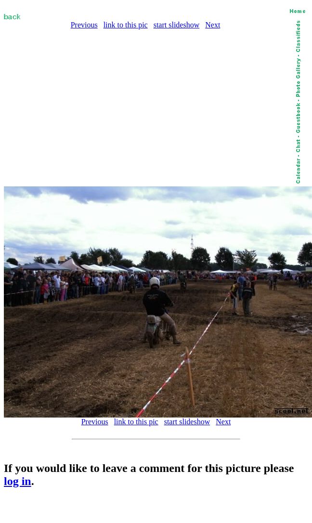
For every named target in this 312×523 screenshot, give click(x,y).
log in (17, 481)
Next (212, 25)
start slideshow (177, 25)
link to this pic (126, 25)
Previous (84, 25)
